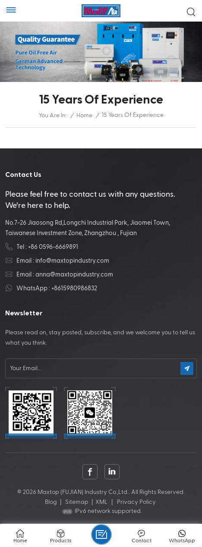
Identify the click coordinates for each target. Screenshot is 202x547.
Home (84, 116)
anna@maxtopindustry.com (74, 274)
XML (101, 502)
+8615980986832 (74, 288)
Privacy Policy (136, 502)
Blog (51, 502)
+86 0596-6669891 (53, 247)
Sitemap (76, 502)
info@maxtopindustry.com (72, 261)
